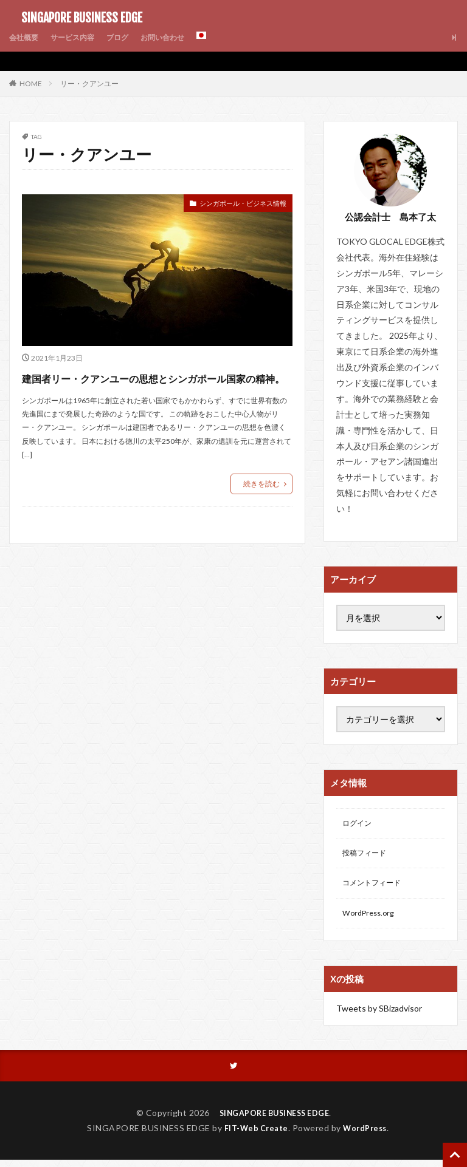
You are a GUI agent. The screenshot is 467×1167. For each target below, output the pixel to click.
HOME (30, 83)
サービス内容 (80, 37)
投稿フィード (367, 856)
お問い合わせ (181, 37)
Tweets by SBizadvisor (379, 1014)
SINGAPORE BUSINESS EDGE (75, 18)
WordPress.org (371, 919)
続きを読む (261, 505)
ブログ (131, 37)
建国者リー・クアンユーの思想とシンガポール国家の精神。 (156, 387)
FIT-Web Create (253, 1135)
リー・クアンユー (89, 83)
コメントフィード (376, 887)
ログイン (359, 824)
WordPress (368, 1135)
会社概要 (26, 37)
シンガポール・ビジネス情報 (231, 205)
